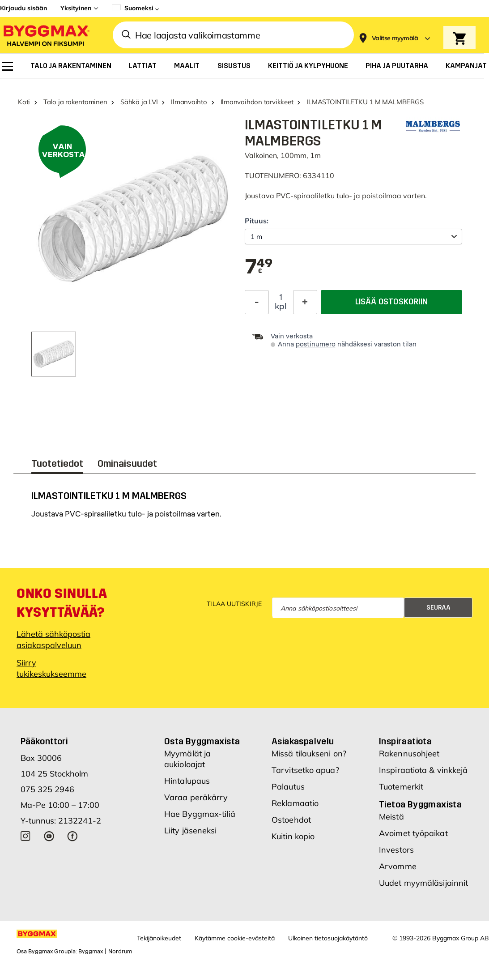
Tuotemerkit (401, 791)
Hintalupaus (187, 785)
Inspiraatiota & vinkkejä (423, 774)
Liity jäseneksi (190, 835)
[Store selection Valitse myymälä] (395, 38)
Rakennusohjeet (409, 758)
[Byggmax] (45, 35)
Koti (24, 102)
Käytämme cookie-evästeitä (235, 943)
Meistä (391, 821)
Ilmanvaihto (189, 102)
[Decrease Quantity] (257, 302)
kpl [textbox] (281, 307)
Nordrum (120, 956)
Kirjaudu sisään (23, 8)
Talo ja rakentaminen (75, 102)
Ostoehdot (291, 824)
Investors (396, 854)
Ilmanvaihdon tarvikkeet (257, 102)
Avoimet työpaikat (413, 837)
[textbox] (259, 267)
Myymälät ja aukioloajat (187, 763)
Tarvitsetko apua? (305, 774)
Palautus (288, 791)
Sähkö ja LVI (138, 102)
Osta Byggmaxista (202, 745)
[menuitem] (7, 66)
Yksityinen (75, 8)
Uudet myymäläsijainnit (423, 887)
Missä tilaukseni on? (309, 758)
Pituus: (256, 221)
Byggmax (90, 956)
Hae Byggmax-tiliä (199, 818)
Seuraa (438, 612)
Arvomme (398, 871)
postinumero (316, 344)
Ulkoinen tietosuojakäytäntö (328, 943)
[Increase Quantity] (305, 302)
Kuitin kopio (293, 841)
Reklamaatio (295, 808)
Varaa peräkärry (196, 802)
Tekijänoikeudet (159, 943)
